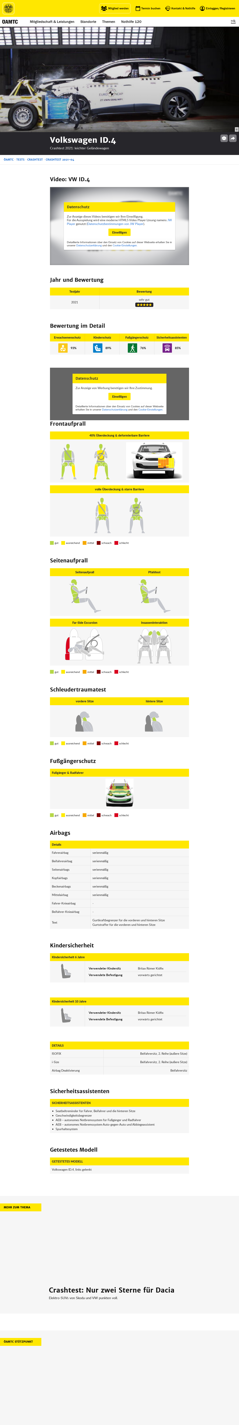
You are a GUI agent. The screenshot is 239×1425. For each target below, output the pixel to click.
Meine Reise (101, 1381)
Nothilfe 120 (131, 22)
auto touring (74, 1372)
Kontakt (125, 1390)
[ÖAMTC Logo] (8, 8)
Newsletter (127, 1385)
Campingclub (75, 1381)
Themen (108, 22)
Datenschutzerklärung (89, 140)
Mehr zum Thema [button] (17, 1102)
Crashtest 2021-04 (60, 54)
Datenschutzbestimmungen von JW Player (115, 118)
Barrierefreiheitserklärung (161, 1399)
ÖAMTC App (100, 1372)
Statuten (152, 1376)
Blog (123, 1372)
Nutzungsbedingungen (160, 1381)
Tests (20, 54)
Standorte (88, 22)
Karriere (125, 1381)
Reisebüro (73, 1394)
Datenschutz (154, 1385)
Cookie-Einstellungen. (125, 140)
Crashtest (35, 54)
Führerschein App (104, 1376)
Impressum (153, 1372)
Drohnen (99, 1385)
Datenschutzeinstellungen (162, 1390)
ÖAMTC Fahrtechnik (79, 1376)
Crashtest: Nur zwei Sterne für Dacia (112, 1185)
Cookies (151, 1394)
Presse (125, 1376)
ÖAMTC (9, 54)
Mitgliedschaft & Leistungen (52, 22)
